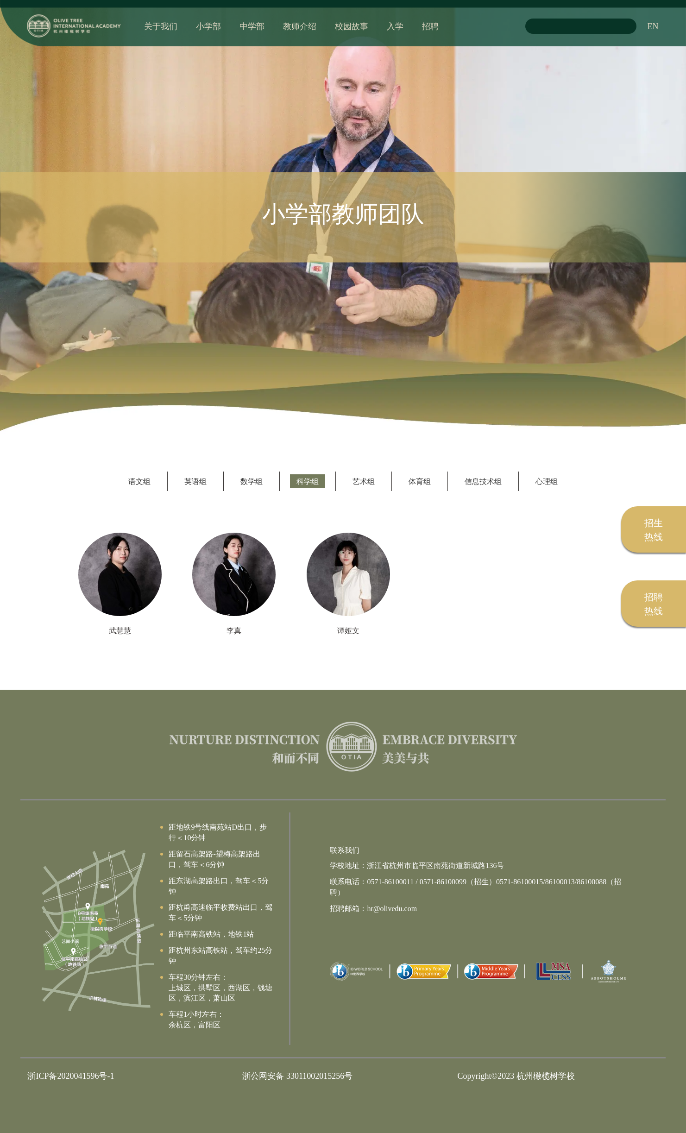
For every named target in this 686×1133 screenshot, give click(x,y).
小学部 (208, 25)
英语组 (195, 481)
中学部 (251, 25)
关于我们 (160, 25)
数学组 (251, 481)
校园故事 (351, 25)
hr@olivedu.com (392, 908)
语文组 (139, 481)
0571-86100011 (390, 881)
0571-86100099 (443, 881)
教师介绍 (299, 25)
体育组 (420, 481)
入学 (395, 25)
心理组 (546, 481)
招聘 (430, 25)
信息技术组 (483, 481)
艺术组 (363, 481)
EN (653, 25)
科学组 (307, 481)
